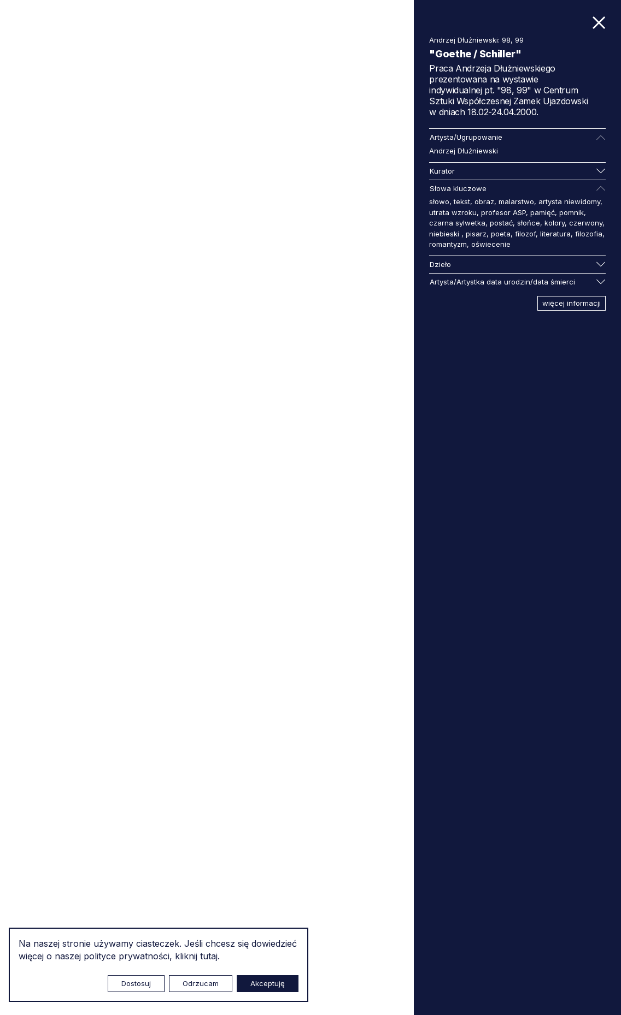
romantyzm (448, 244)
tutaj (209, 956)
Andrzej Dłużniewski (463, 150)
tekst (462, 201)
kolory (554, 222)
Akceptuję (267, 983)
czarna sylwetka (457, 222)
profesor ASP (503, 212)
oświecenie (491, 244)
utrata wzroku (453, 212)
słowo (439, 201)
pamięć (542, 212)
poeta (501, 233)
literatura (555, 233)
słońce (528, 222)
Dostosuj (136, 983)
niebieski (445, 233)
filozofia (588, 233)
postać (501, 222)
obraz (484, 201)
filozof (525, 233)
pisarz (476, 233)
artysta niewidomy (569, 201)
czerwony (585, 222)
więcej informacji (571, 303)
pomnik (571, 212)
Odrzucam (201, 983)
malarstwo (516, 201)
